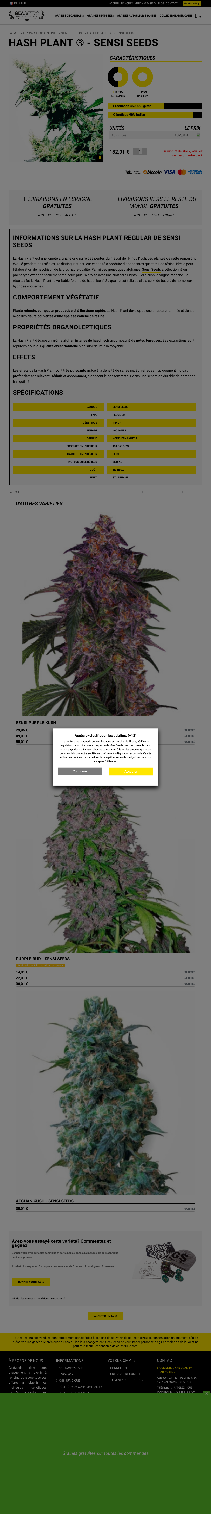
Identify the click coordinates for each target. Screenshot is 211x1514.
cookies (77, 757)
